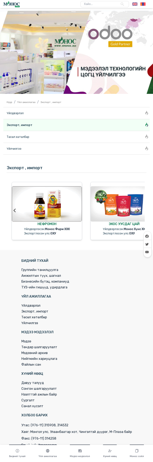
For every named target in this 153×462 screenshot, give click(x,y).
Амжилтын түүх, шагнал (41, 276)
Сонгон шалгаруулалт (39, 389)
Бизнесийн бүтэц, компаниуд (45, 281)
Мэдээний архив (34, 353)
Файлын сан (31, 364)
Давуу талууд (32, 383)
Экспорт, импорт (34, 311)
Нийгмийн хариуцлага (39, 359)
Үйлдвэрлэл (30, 306)
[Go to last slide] (15, 210)
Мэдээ (26, 341)
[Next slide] (138, 210)
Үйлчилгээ (29, 323)
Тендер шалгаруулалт (39, 347)
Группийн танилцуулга (39, 270)
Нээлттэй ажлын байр (39, 394)
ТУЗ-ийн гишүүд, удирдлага (44, 287)
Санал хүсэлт (32, 406)
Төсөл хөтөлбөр (34, 317)
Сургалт (28, 400)
